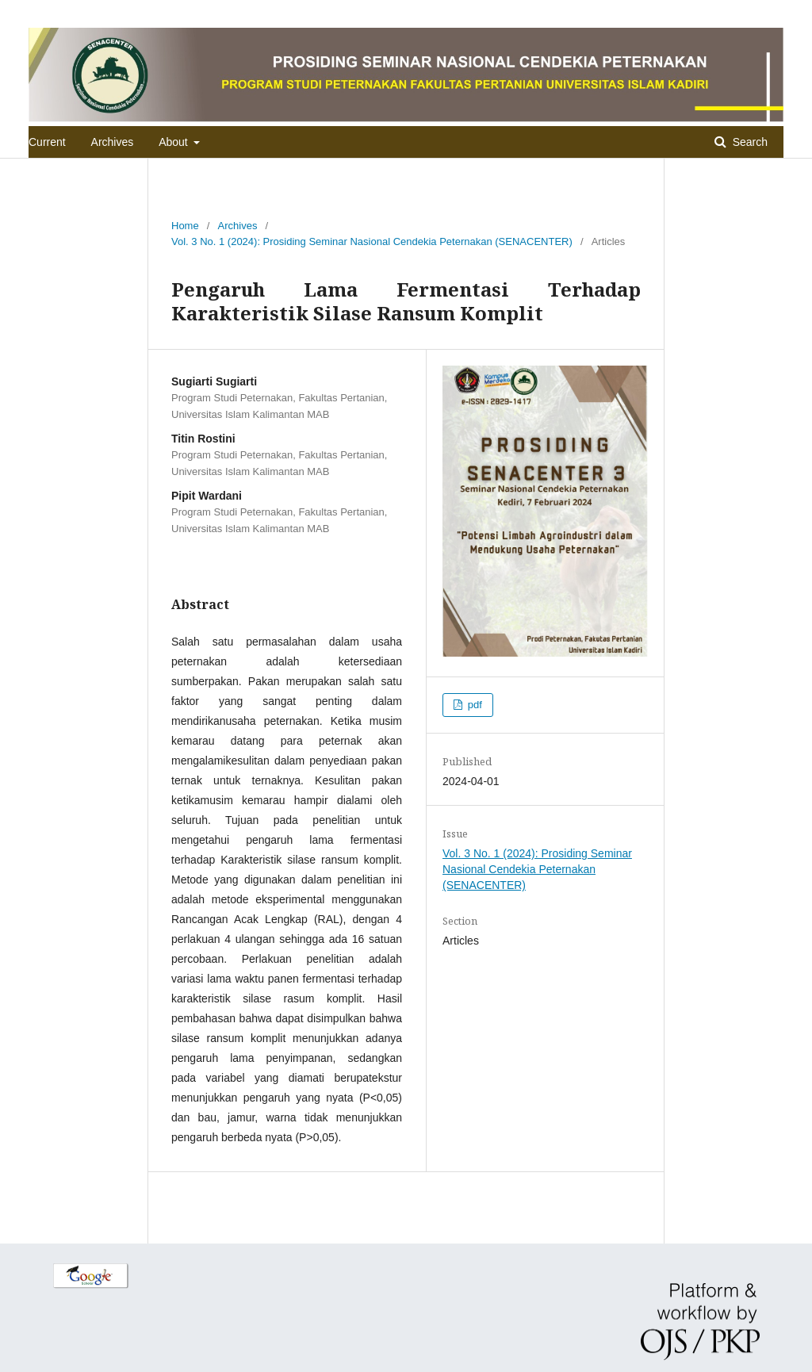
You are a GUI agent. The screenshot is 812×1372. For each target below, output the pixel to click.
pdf (473, 705)
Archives (112, 142)
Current (47, 142)
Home (185, 226)
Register (720, 11)
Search (749, 142)
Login (770, 11)
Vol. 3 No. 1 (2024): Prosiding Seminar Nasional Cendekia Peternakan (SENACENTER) (372, 241)
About (174, 142)
